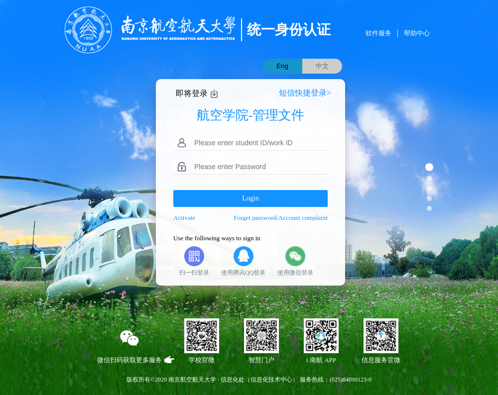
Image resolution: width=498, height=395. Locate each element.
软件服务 (378, 33)
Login (250, 198)
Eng (282, 66)
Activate (184, 217)
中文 (322, 66)
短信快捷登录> (305, 93)
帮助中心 (417, 33)
